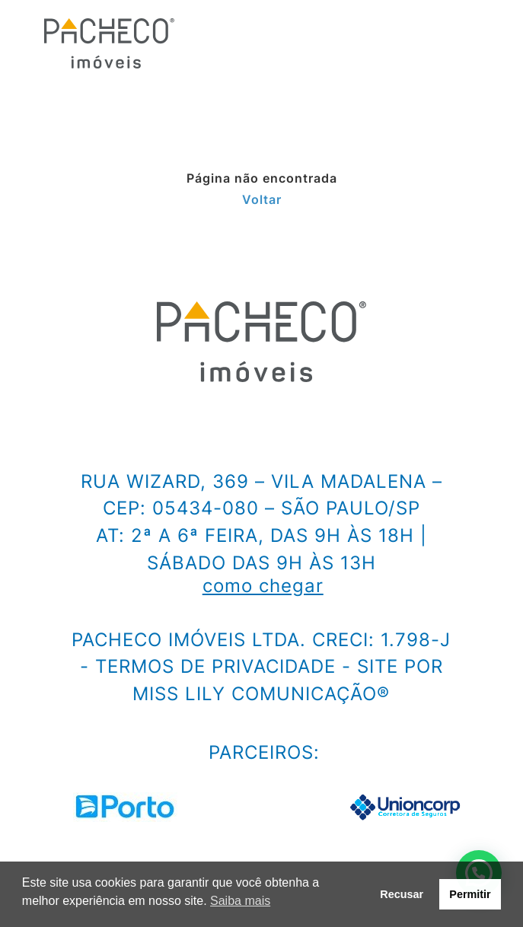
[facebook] (80, 424)
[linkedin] (137, 424)
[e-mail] (237, 424)
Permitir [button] (469, 894)
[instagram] (24, 424)
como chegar (263, 586)
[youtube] (193, 424)
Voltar (262, 199)
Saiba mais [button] (240, 900)
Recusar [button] (401, 894)
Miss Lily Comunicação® (261, 694)
